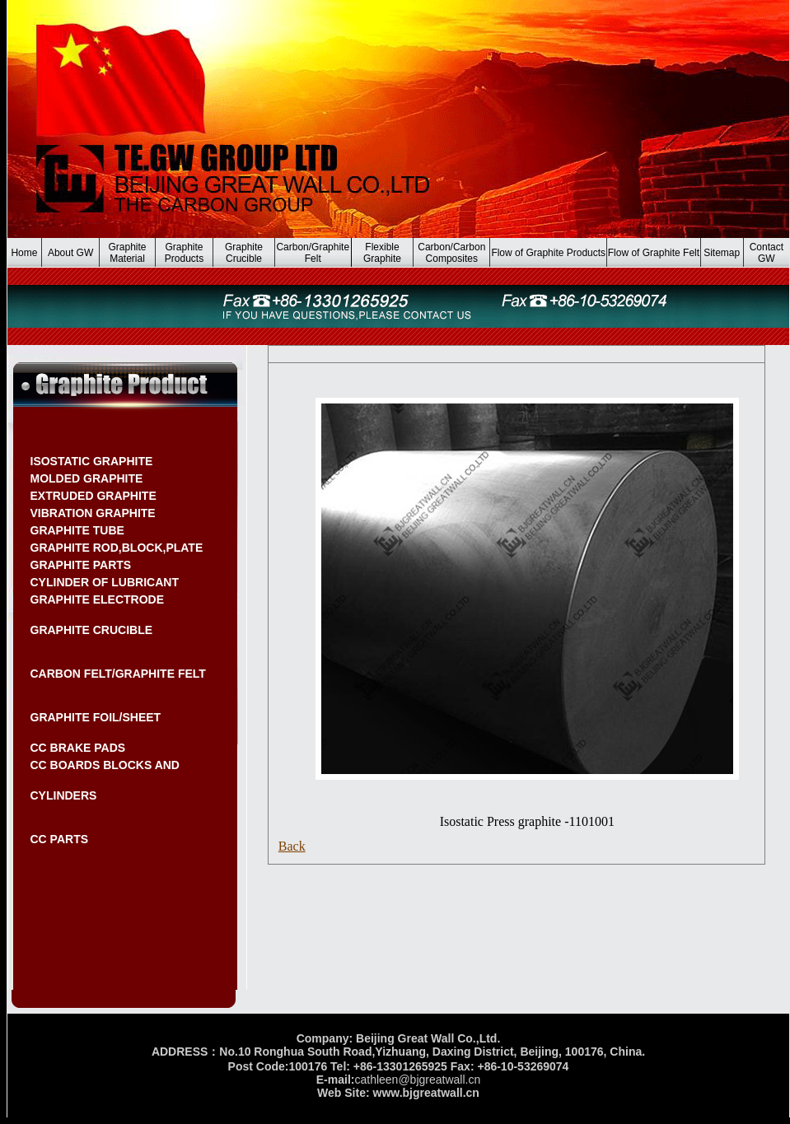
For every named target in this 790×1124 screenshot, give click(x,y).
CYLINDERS (63, 795)
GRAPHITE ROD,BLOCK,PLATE (116, 547)
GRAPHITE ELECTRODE (97, 599)
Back (292, 846)
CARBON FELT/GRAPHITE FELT (118, 673)
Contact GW (766, 252)
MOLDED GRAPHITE (86, 478)
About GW (70, 253)
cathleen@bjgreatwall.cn (417, 1079)
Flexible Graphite (382, 252)
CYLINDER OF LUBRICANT (104, 582)
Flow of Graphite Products (548, 253)
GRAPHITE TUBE (77, 530)
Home (24, 253)
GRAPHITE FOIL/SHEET (95, 717)
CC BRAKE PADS (78, 747)
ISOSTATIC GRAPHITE (91, 461)
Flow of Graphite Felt (653, 253)
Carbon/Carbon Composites (451, 252)
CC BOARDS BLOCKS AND (105, 765)
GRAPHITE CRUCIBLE (91, 630)
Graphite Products (184, 252)
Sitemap (722, 253)
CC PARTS (59, 839)
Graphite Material (128, 252)
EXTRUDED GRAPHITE (93, 495)
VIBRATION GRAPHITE (93, 513)
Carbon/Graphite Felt (312, 252)
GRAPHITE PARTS (81, 564)
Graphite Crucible (244, 252)
